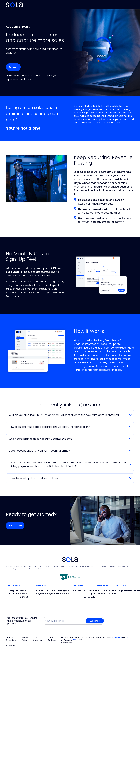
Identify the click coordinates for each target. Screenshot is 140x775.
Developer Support (94, 592)
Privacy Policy (24, 638)
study (87, 106)
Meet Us (129, 592)
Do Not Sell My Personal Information (66, 640)
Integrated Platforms (14, 592)
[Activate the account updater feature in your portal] (13, 67)
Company (121, 590)
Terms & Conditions (11, 638)
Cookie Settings (52, 638)
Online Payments (41, 592)
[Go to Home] (14, 4)
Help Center (100, 592)
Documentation (79, 590)
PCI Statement (38, 638)
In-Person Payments (52, 592)
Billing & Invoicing (63, 592)
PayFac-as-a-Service (24, 594)
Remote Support (108, 592)
